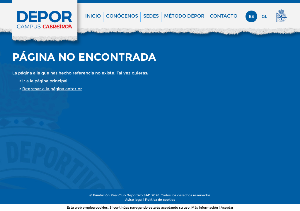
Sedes (151, 16)
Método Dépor (184, 16)
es (251, 16)
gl (264, 16)
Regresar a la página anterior (52, 88)
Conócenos (122, 16)
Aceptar (227, 207)
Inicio (93, 16)
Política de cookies (160, 200)
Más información (204, 207)
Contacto (223, 16)
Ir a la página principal (44, 81)
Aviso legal (133, 200)
